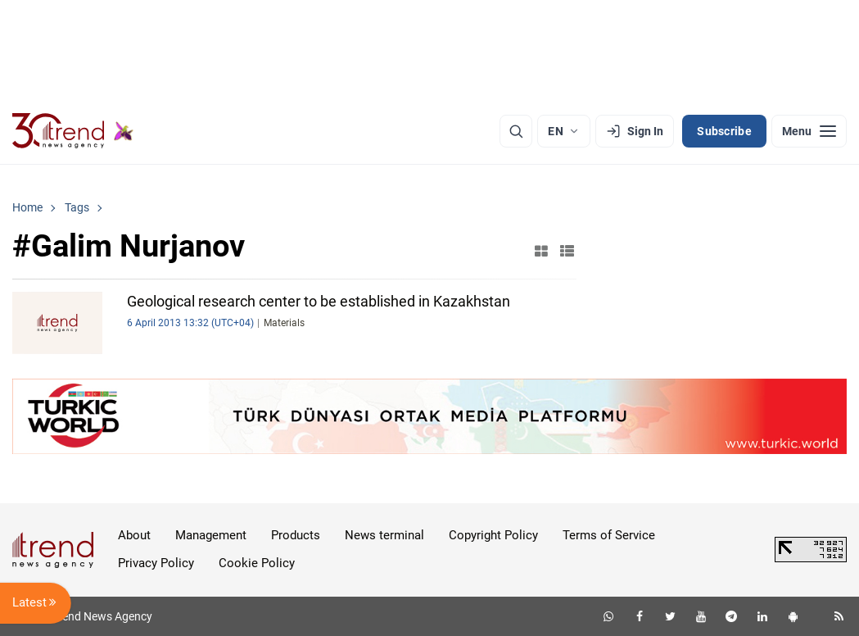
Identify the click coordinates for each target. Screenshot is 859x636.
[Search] (516, 131)
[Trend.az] (72, 131)
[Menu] (809, 131)
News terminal (384, 535)
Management (210, 535)
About (134, 535)
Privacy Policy (156, 563)
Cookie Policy (257, 563)
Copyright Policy (493, 535)
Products (295, 535)
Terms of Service (609, 535)
